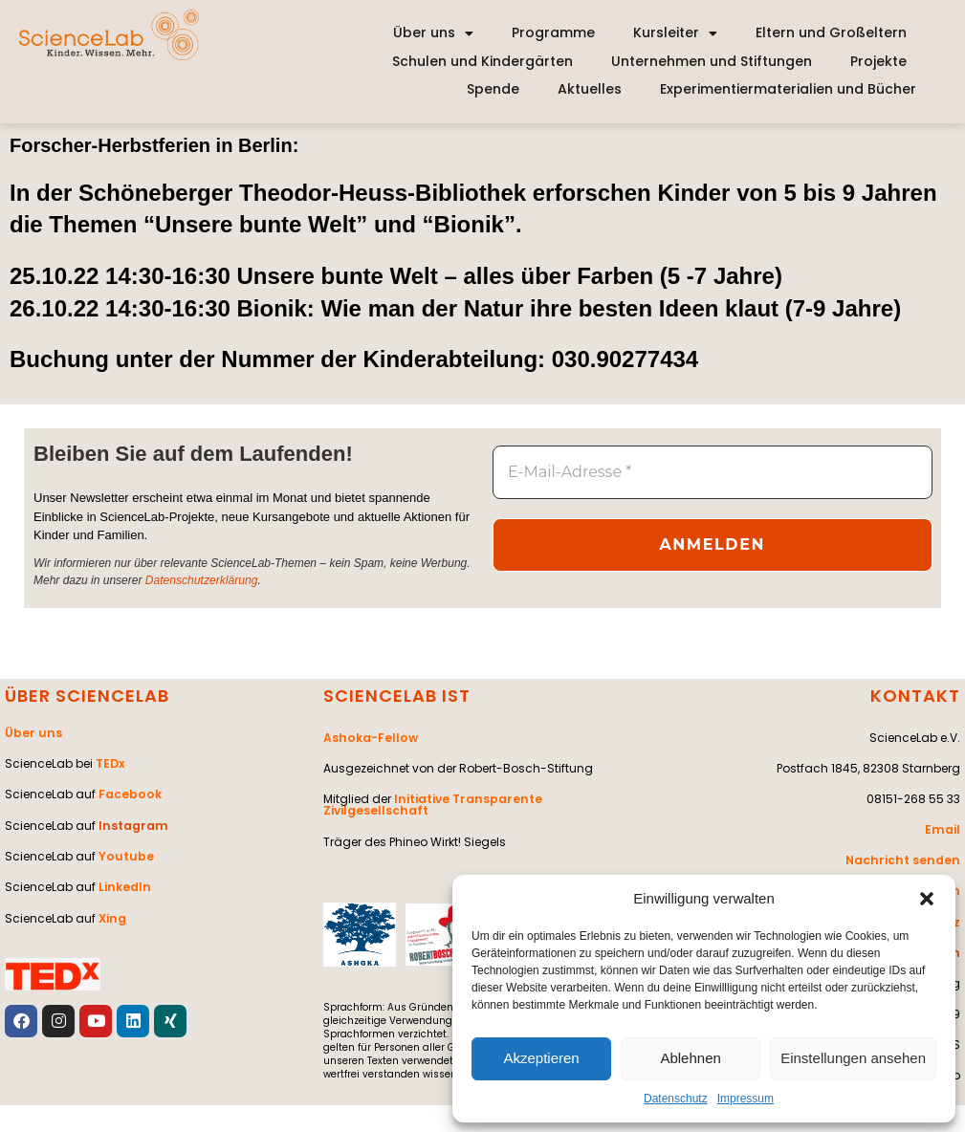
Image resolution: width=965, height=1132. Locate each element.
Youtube (125, 854)
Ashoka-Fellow (369, 737)
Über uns (433, 33)
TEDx (110, 762)
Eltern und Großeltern (831, 32)
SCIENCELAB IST (397, 696)
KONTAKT (915, 696)
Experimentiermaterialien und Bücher (788, 88)
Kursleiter (675, 33)
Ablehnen (690, 1058)
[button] (926, 898)
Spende (493, 88)
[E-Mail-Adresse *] (712, 472)
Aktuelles (590, 88)
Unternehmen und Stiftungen (711, 61)
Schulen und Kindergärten (482, 61)
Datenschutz (676, 1098)
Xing (112, 915)
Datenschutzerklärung (201, 579)
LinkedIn (124, 885)
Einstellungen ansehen (853, 1058)
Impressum (745, 1098)
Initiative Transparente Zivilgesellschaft (430, 803)
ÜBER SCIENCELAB (87, 696)
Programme (553, 32)
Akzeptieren (541, 1058)
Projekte (878, 61)
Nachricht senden (905, 859)
